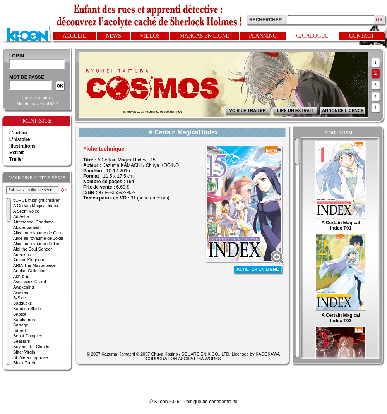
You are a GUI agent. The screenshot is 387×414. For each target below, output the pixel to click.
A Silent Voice (26, 211)
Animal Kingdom (28, 260)
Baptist (19, 314)
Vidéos (150, 36)
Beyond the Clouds (31, 346)
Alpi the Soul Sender (32, 249)
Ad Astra (21, 216)
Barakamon (24, 319)
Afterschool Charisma (33, 222)
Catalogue (312, 36)
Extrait (16, 152)
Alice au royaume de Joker (38, 238)
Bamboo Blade (27, 308)
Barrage (20, 325)
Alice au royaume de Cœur (38, 232)
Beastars (21, 341)
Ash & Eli (22, 276)
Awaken (20, 292)
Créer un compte (37, 97)
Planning (263, 36)
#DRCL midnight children (36, 200)
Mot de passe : (28, 77)
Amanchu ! (23, 254)
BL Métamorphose (30, 357)
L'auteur (18, 133)
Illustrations (22, 146)
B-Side (19, 297)
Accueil (74, 36)
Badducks (22, 303)
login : (18, 55)
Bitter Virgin (24, 352)
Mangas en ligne (204, 36)
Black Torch (24, 363)
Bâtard (19, 330)
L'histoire (19, 139)
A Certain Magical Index (35, 205)
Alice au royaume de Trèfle (38, 243)
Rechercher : (267, 19)
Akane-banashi (27, 227)
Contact (361, 36)
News (113, 36)
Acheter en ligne (258, 270)
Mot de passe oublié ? (37, 103)
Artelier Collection (29, 270)
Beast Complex (27, 335)
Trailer (16, 159)
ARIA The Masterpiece (34, 265)
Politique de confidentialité (210, 401)
